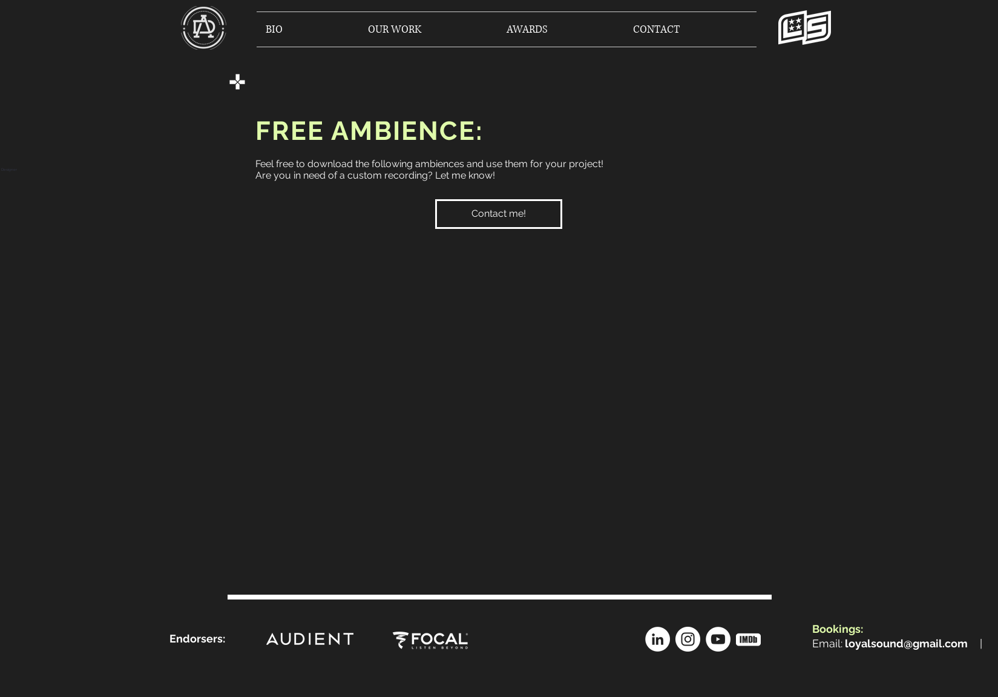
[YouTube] (718, 639)
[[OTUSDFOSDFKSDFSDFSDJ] (748, 639)
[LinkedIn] (657, 639)
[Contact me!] (498, 214)
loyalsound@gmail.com (906, 643)
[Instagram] (687, 639)
